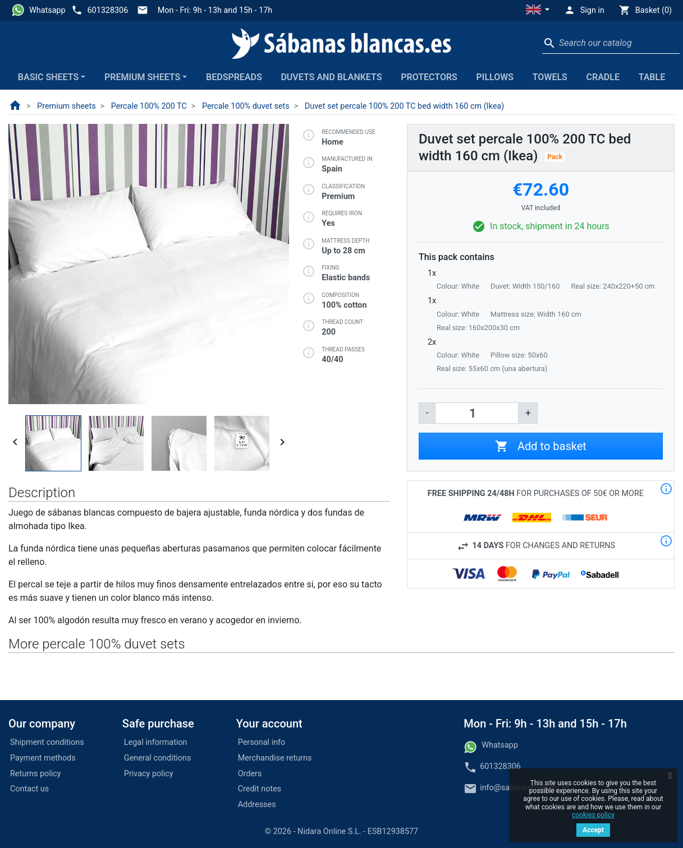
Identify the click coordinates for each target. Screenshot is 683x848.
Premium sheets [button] (142, 77)
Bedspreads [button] (234, 77)
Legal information (155, 742)
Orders (250, 774)
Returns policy (35, 774)
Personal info (262, 742)
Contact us (29, 789)
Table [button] (652, 77)
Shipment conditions (47, 742)
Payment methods (43, 758)
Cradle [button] (603, 77)
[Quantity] (477, 413)
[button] (537, 10)
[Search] (611, 43)
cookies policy (593, 815)
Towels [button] (550, 77)
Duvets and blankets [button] (331, 77)
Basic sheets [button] (48, 77)
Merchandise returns (275, 758)
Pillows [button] (495, 77)
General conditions (157, 758)
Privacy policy (148, 774)
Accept (593, 830)
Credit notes (260, 789)
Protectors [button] (429, 77)
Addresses (257, 804)
